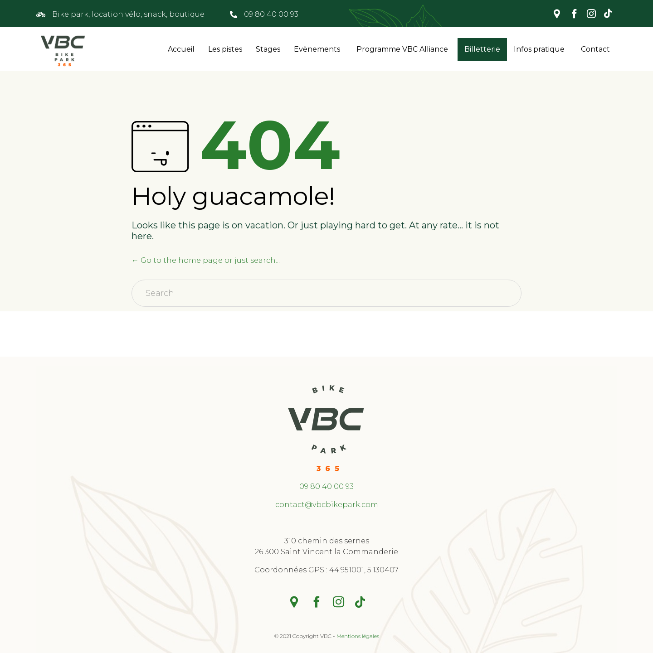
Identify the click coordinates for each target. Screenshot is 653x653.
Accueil (181, 49)
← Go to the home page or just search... (206, 260)
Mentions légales (357, 636)
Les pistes (225, 49)
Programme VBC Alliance (402, 49)
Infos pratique (539, 49)
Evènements (317, 49)
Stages (268, 49)
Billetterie (482, 49)
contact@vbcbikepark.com (326, 504)
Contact (595, 49)
